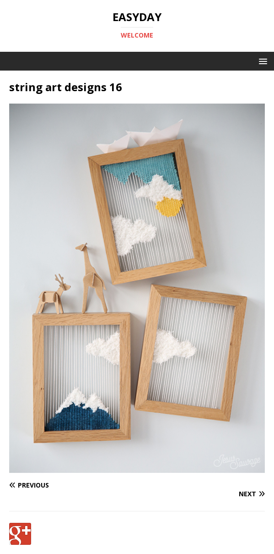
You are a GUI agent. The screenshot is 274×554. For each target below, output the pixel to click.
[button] (261, 60)
